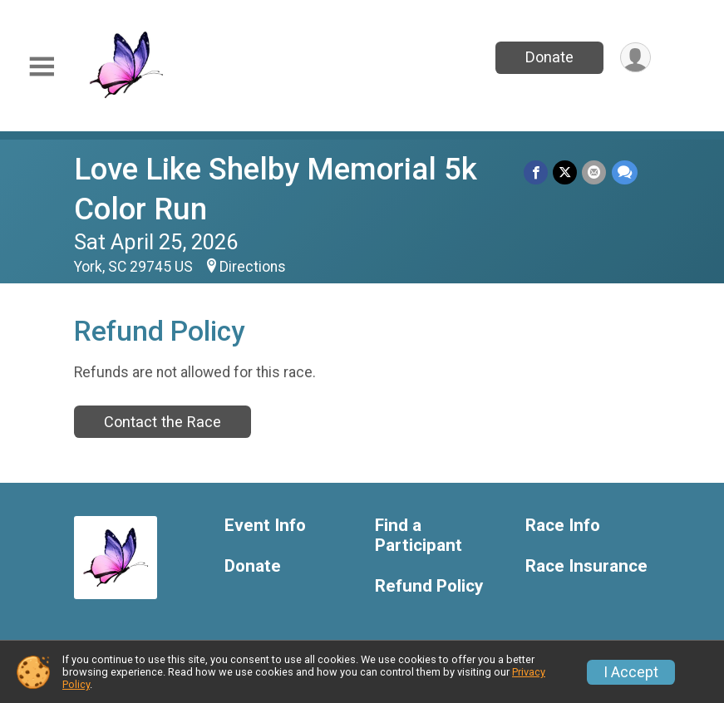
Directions (252, 266)
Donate (549, 57)
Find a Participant (418, 535)
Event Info (265, 525)
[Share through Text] (625, 172)
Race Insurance (586, 566)
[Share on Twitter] (566, 172)
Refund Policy (429, 586)
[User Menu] (635, 57)
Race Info (562, 525)
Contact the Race (162, 421)
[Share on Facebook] (537, 172)
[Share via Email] (595, 172)
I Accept (630, 672)
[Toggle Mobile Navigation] (41, 67)
